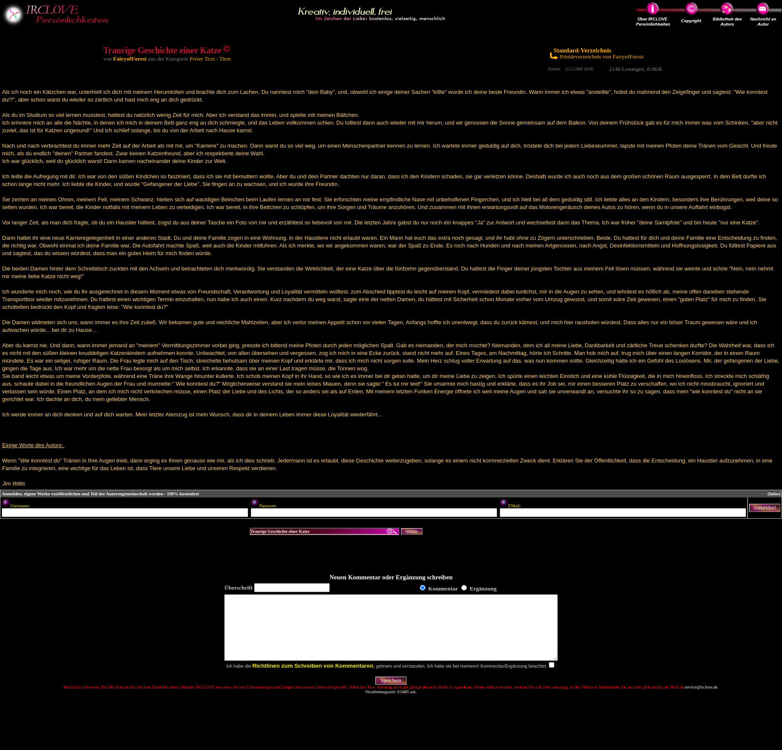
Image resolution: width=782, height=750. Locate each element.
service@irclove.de (701, 700)
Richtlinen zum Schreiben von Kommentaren (313, 678)
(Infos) (773, 493)
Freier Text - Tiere (210, 58)
